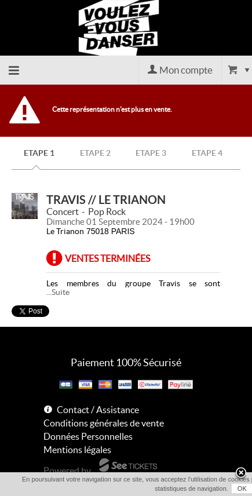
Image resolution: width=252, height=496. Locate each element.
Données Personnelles (88, 436)
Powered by (67, 470)
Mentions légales (77, 449)
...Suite (58, 292)
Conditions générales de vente (103, 423)
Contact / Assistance (98, 409)
